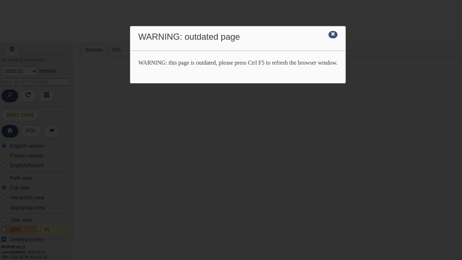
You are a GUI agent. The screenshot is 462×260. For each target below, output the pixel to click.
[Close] (332, 34)
